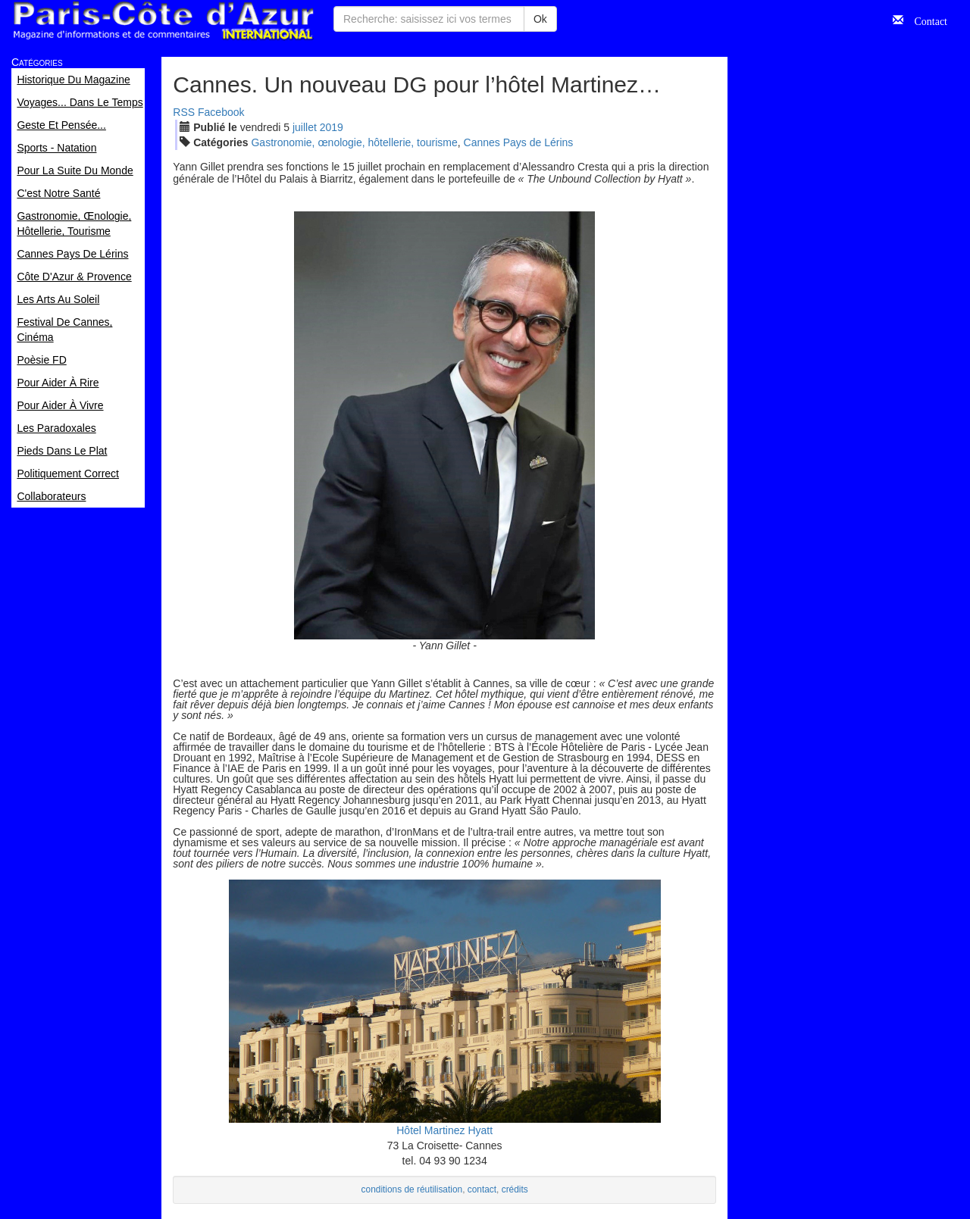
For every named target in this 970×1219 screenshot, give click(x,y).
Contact (925, 20)
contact (482, 1189)
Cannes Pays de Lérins (519, 142)
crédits (515, 1189)
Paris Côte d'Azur (162, 21)
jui (305, 127)
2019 (331, 127)
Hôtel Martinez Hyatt (444, 1130)
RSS (184, 112)
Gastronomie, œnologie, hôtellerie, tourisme (354, 142)
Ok (540, 19)
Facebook (221, 112)
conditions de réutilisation (412, 1189)
